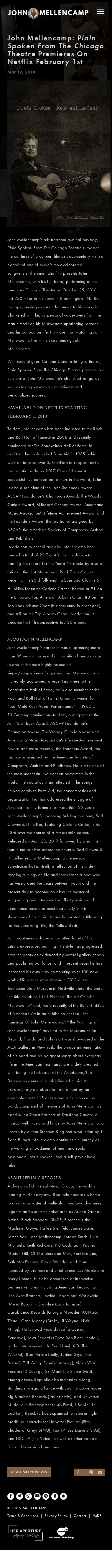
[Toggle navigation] (100, 11)
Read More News (29, 1471)
